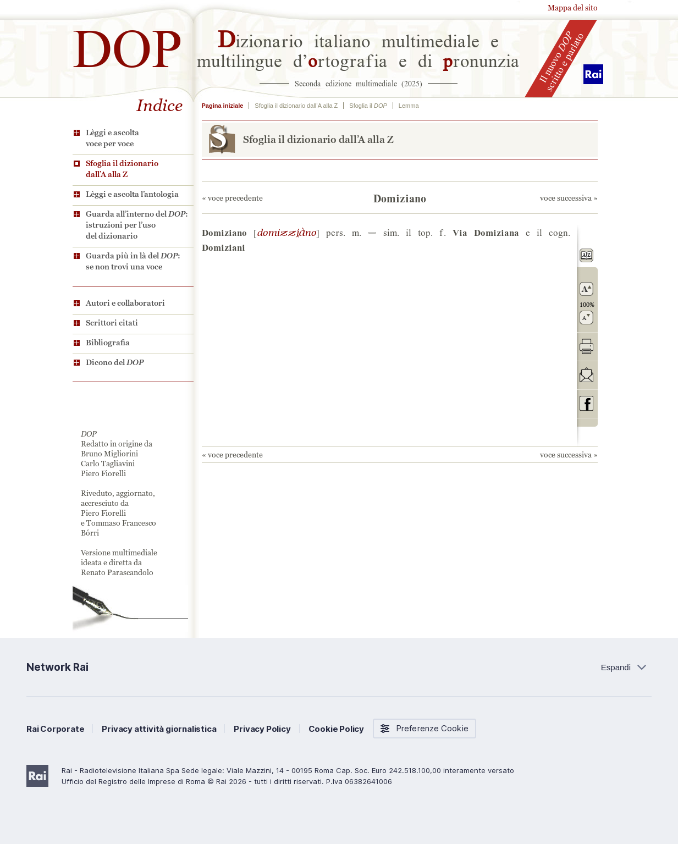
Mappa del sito (573, 8)
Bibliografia (108, 342)
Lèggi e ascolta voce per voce (112, 138)
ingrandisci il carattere (586, 289)
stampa (586, 346)
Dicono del (115, 362)
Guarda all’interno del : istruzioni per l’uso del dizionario (137, 225)
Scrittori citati (112, 323)
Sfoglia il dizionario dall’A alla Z (122, 168)
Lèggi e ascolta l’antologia (132, 194)
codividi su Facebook (586, 403)
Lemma (409, 105)
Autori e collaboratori (125, 303)
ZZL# (286, 232)
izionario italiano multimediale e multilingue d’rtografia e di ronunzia (358, 49)
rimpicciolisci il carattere (586, 318)
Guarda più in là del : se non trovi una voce (133, 261)
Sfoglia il (368, 105)
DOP (128, 44)
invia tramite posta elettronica (586, 375)
